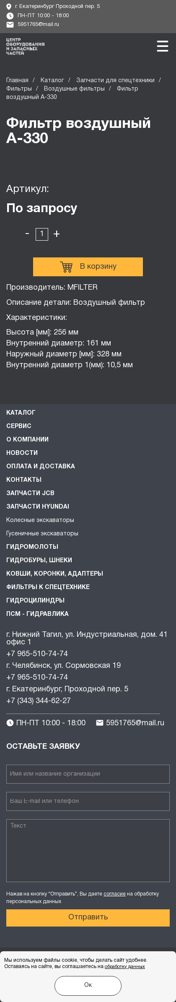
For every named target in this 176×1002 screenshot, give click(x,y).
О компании (27, 440)
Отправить (88, 917)
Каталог (52, 80)
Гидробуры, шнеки (39, 560)
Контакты (23, 480)
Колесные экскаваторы (40, 520)
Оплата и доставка (40, 467)
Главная (17, 80)
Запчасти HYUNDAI (37, 507)
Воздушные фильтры (74, 89)
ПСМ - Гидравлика (37, 614)
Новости (22, 453)
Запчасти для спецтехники (115, 80)
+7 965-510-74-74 (37, 654)
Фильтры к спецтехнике (48, 587)
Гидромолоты (32, 547)
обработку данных (125, 967)
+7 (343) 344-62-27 (38, 701)
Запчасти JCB (30, 493)
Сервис (18, 426)
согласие (115, 894)
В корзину (88, 267)
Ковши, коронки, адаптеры (54, 574)
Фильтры (19, 89)
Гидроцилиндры (35, 601)
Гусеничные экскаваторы (42, 534)
